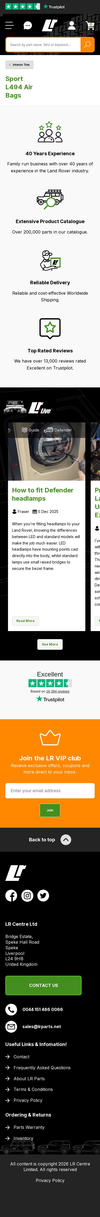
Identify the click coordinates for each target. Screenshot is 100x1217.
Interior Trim (21, 64)
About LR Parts (29, 1078)
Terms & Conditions (33, 1089)
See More (50, 644)
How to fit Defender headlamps (43, 494)
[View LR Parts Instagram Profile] (27, 895)
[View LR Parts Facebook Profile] (11, 895)
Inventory (23, 1138)
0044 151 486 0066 (34, 1010)
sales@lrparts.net (33, 1027)
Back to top (50, 839)
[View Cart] (90, 25)
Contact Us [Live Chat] (27, 25)
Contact (21, 1056)
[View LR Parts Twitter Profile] (43, 895)
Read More (25, 621)
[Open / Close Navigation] (9, 25)
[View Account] (71, 25)
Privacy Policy (28, 1100)
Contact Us (43, 985)
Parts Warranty (29, 1127)
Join (50, 810)
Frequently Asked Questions (42, 1067)
